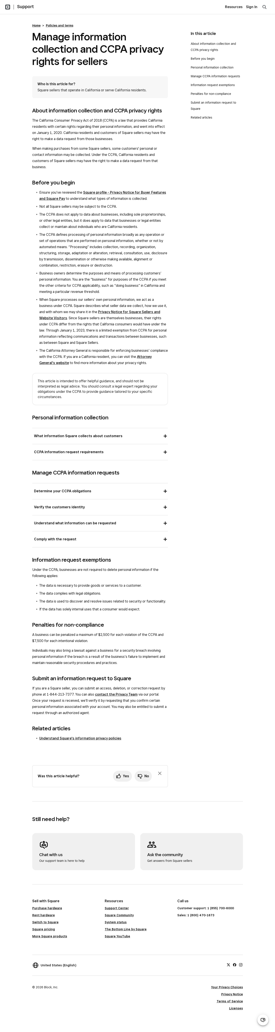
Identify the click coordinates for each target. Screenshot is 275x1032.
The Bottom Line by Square (126, 929)
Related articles (201, 117)
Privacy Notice (232, 994)
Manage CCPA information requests (216, 76)
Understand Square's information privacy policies (80, 738)
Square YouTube (117, 936)
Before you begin (203, 58)
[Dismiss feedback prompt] (159, 773)
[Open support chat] (262, 1019)
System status (116, 922)
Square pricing (43, 929)
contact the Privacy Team (116, 694)
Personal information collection (212, 67)
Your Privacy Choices (227, 987)
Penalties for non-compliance (211, 94)
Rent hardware (43, 915)
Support (25, 6)
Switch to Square (45, 922)
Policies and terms (59, 25)
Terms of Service (230, 1001)
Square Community (119, 915)
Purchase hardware (47, 908)
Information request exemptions (213, 85)
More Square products (49, 936)
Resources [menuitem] (234, 7)
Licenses (236, 1008)
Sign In (251, 7)
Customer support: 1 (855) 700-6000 (205, 908)
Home (36, 25)
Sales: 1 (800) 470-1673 (195, 915)
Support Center (117, 908)
